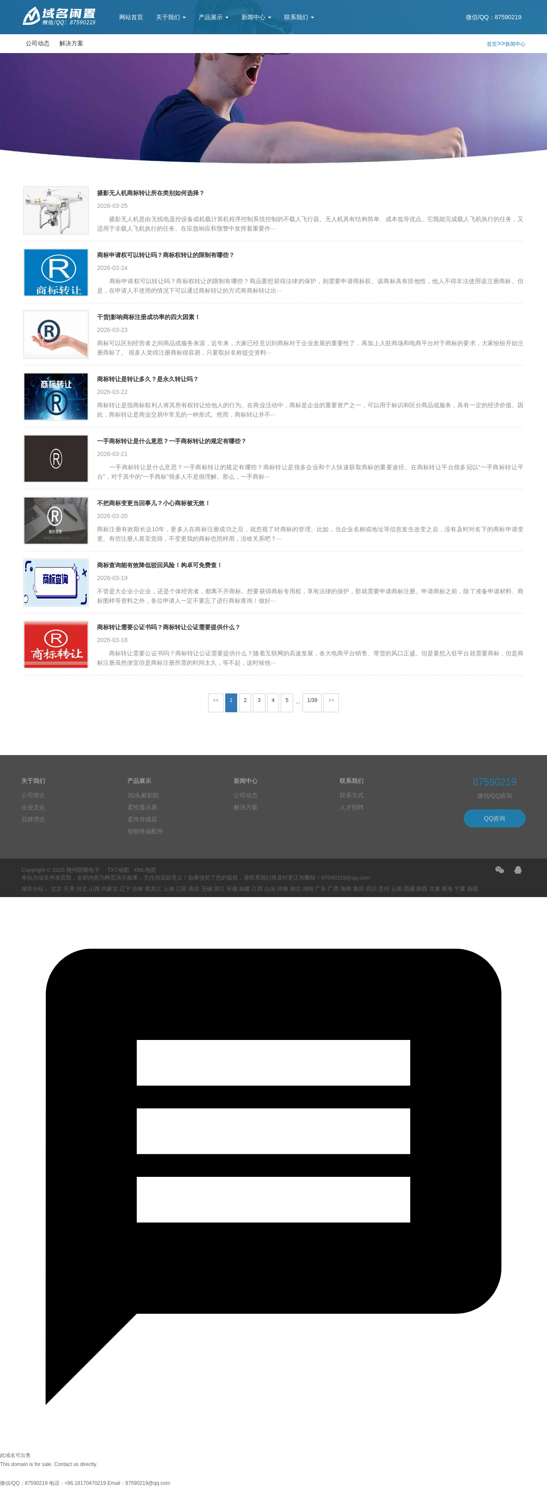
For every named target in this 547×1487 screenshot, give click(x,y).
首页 (492, 44)
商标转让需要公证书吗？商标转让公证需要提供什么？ (169, 627)
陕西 (421, 889)
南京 (194, 889)
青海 (447, 889)
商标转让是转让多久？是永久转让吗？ (148, 379)
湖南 (308, 889)
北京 (56, 889)
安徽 (232, 889)
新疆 (472, 889)
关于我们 (171, 17)
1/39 (312, 700)
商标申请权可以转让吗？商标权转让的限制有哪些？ (166, 255)
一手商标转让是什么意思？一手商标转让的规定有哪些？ (172, 441)
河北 (81, 889)
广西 (333, 889)
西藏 (409, 889)
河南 (282, 889)
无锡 (206, 889)
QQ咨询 (495, 818)
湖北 (295, 889)
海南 (345, 889)
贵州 (383, 889)
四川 (371, 889)
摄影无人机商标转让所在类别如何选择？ (151, 193)
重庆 (358, 889)
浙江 (219, 889)
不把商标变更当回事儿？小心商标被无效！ (154, 503)
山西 (94, 889)
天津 (68, 889)
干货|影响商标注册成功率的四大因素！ (148, 317)
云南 (396, 889)
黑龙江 (153, 889)
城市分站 (32, 889)
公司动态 (38, 43)
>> (331, 700)
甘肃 (434, 889)
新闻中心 (256, 17)
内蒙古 (109, 889)
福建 (244, 889)
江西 (257, 889)
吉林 (137, 889)
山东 (270, 889)
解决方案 (71, 43)
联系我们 (299, 17)
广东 (320, 889)
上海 (168, 889)
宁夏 (459, 889)
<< (216, 700)
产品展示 (214, 17)
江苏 (181, 889)
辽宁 (125, 889)
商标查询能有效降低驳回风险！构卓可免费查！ (160, 565)
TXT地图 (118, 870)
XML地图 (144, 870)
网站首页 (131, 17)
